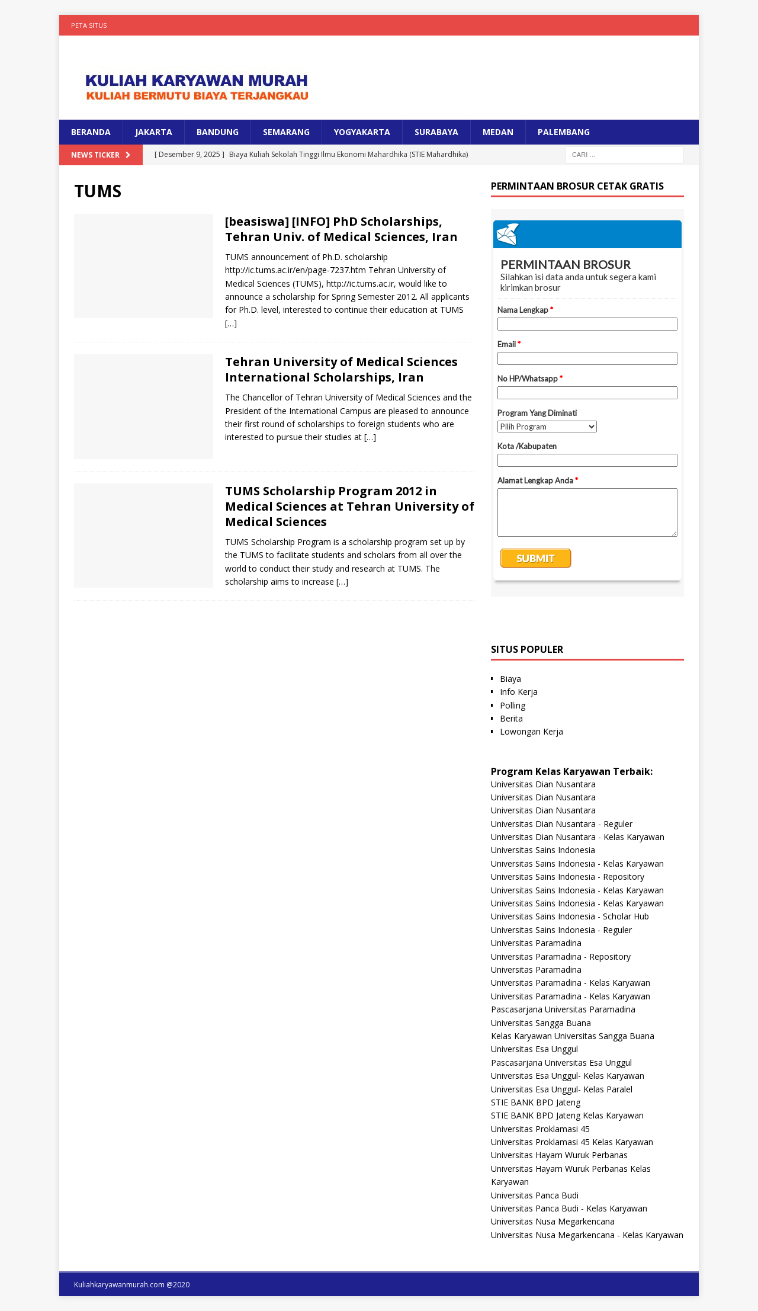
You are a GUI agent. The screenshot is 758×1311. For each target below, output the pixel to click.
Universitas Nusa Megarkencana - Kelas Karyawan (587, 1235)
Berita (511, 718)
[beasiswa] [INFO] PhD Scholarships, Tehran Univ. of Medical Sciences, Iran (341, 229)
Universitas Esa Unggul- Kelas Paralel (561, 1089)
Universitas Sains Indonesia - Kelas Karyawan (577, 863)
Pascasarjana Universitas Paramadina (563, 1009)
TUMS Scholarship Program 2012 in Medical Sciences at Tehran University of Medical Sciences (349, 506)
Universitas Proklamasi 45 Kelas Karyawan (572, 1141)
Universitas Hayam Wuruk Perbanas (559, 1155)
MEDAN (498, 131)
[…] (231, 323)
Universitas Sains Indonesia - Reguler (561, 929)
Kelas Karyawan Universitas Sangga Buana (572, 1035)
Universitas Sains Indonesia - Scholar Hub (570, 916)
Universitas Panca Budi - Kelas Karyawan (569, 1208)
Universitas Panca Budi (535, 1195)
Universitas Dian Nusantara (543, 784)
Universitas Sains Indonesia (543, 849)
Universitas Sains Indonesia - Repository (567, 876)
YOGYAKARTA (362, 131)
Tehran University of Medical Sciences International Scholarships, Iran (341, 369)
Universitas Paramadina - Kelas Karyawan (570, 982)
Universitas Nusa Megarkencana (553, 1221)
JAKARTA (153, 131)
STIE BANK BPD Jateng (535, 1102)
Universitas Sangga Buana (541, 1022)
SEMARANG (286, 131)
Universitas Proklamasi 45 (540, 1128)
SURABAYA (436, 131)
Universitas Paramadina (536, 942)
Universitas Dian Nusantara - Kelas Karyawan (577, 836)
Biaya (510, 678)
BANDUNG (218, 131)
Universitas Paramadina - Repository (561, 956)
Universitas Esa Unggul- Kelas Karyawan (567, 1075)
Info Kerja (519, 691)
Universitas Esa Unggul (534, 1048)
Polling (512, 705)
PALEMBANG (564, 131)
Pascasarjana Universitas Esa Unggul (561, 1062)
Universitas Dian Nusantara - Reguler (561, 823)
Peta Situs (89, 25)
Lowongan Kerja (531, 731)
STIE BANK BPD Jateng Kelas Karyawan (567, 1115)
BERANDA (91, 131)
